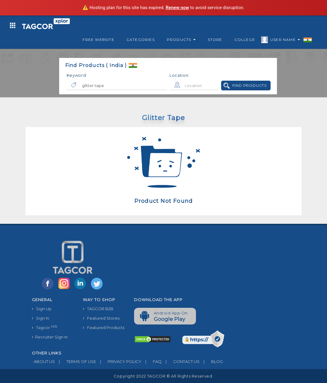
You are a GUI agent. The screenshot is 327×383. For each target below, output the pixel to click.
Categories (140, 39)
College (244, 39)
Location (179, 75)
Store (215, 39)
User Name (283, 40)
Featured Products (103, 327)
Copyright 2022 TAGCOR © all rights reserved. (163, 376)
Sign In (40, 318)
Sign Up (42, 308)
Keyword (76, 75)
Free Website (98, 39)
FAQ (151, 361)
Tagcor (44, 327)
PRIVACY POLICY (118, 361)
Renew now (177, 7)
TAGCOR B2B (98, 308)
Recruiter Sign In (50, 336)
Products (181, 39)
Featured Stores (101, 318)
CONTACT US (181, 361)
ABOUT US (43, 361)
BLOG (211, 361)
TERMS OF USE (75, 361)
